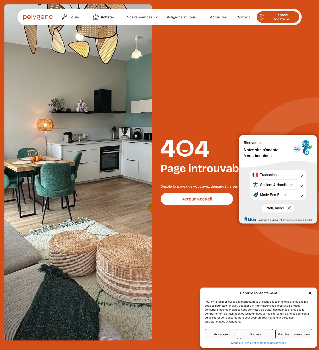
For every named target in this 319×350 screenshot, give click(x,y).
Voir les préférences (294, 334)
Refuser (256, 334)
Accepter (221, 334)
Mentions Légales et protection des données (258, 342)
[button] (310, 293)
